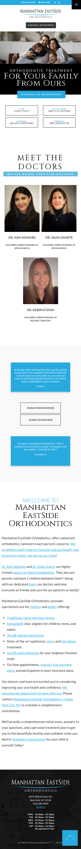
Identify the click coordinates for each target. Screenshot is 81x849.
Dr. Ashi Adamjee (14, 567)
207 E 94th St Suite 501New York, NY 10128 (40, 798)
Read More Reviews (40, 408)
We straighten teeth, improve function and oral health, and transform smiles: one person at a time (40, 549)
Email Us (40, 806)
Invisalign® (15, 624)
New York (44, 2)
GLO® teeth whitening (23, 653)
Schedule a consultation (29, 739)
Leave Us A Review (40, 419)
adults (52, 607)
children (35, 607)
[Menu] (76, 4)
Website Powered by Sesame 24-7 (35, 842)
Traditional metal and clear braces (31, 618)
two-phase (68, 641)
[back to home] (40, 785)
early (50, 641)
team (32, 584)
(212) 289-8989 (28, 2)
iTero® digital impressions (25, 635)
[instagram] (59, 2)
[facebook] (55, 2)
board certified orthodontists (33, 572)
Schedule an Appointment (41, 94)
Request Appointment (41, 25)
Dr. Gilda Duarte (44, 567)
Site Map (59, 842)
